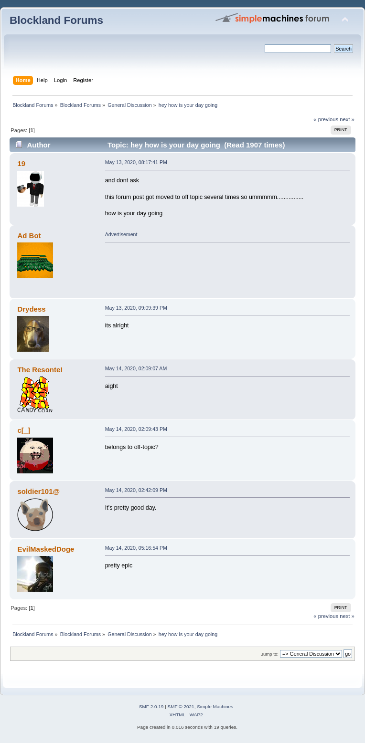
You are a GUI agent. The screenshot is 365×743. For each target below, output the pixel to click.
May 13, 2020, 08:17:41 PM (136, 162)
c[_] (23, 430)
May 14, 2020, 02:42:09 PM (136, 490)
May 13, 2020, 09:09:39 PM (136, 308)
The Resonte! (40, 370)
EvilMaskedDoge (45, 549)
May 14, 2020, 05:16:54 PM (136, 548)
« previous (325, 119)
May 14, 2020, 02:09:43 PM (136, 429)
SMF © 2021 (181, 706)
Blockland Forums (56, 20)
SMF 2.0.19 (151, 706)
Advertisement (121, 234)
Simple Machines (215, 706)
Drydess (31, 309)
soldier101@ (38, 491)
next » (347, 119)
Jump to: (270, 654)
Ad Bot (29, 235)
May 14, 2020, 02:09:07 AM (136, 368)
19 (21, 163)
